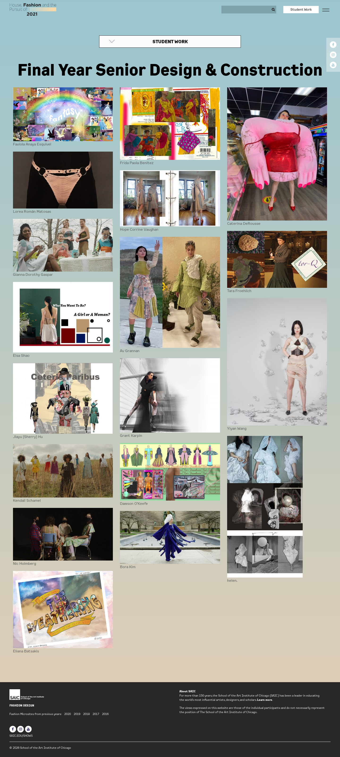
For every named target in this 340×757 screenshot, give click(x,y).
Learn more (264, 700)
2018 (86, 714)
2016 (105, 714)
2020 (67, 714)
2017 (96, 714)
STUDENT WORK (170, 41)
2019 (77, 714)
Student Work (301, 9)
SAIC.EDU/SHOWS (21, 735)
